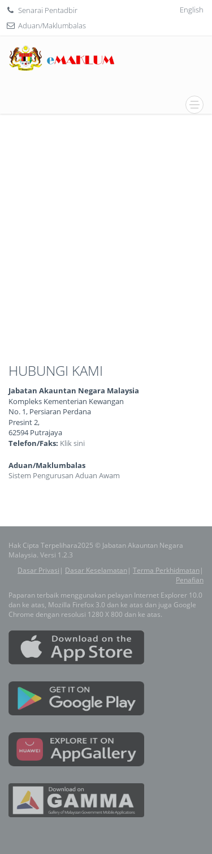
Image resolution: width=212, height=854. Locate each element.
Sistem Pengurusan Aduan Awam (64, 475)
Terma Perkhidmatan (166, 570)
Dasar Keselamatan (96, 570)
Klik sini (72, 443)
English (192, 10)
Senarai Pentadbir (47, 10)
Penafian (190, 580)
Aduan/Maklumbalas (52, 25)
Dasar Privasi (38, 570)
